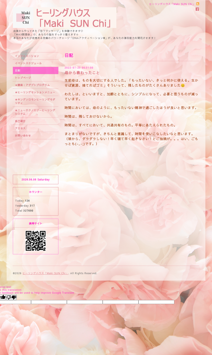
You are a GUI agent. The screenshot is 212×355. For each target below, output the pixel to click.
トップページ (23, 77)
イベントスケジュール (28, 63)
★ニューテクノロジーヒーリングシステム (35, 112)
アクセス (20, 128)
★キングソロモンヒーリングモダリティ (35, 101)
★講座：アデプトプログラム (32, 85)
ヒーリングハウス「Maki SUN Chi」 (45, 273)
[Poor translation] (11, 297)
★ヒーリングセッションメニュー (35, 92)
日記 (17, 70)
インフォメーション (27, 56)
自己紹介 (20, 121)
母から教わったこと (82, 72)
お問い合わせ (23, 135)
